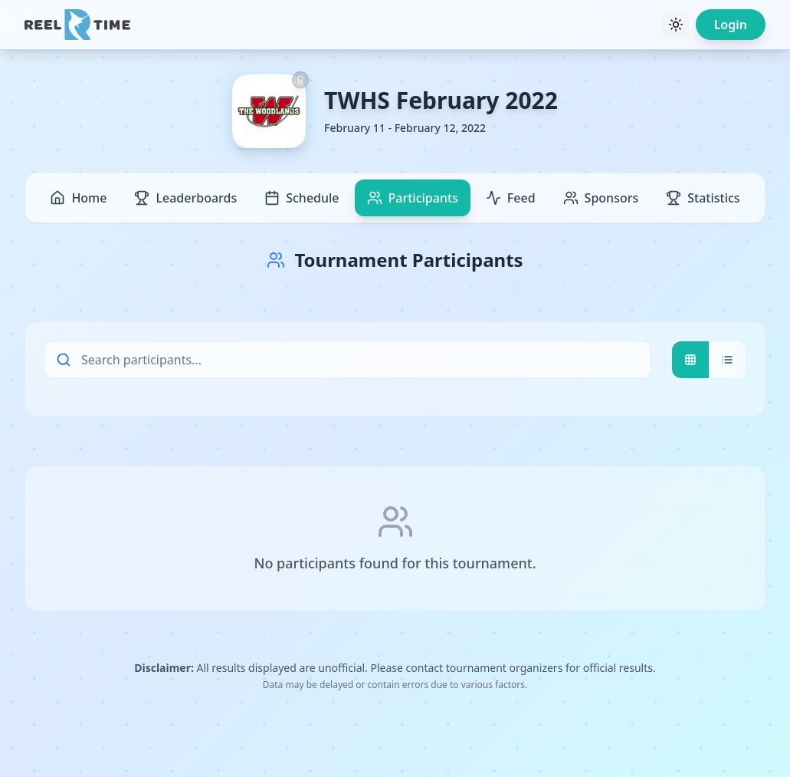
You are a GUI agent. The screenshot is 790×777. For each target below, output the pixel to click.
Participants (412, 197)
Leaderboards (185, 197)
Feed (511, 197)
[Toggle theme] (676, 24)
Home (78, 197)
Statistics (702, 197)
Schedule (301, 197)
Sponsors (601, 197)
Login (730, 24)
